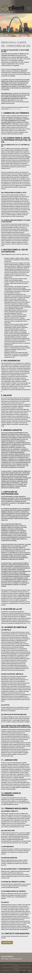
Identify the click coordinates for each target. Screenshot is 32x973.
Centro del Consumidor (16, 958)
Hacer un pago (5, 958)
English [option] (26, 972)
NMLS (29, 970)
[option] (26, 971)
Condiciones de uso (7, 970)
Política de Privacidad (14, 109)
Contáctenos (7, 942)
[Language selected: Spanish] (24, 972)
